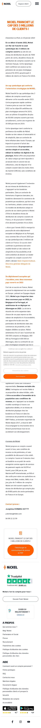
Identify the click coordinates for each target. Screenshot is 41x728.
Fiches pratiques (9, 670)
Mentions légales (9, 681)
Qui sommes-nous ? (10, 627)
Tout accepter (20, 376)
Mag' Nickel (7, 630)
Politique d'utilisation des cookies (15, 649)
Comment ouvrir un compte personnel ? (17, 666)
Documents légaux (10, 685)
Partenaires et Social (10, 634)
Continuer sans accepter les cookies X (20, 349)
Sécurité (6, 695)
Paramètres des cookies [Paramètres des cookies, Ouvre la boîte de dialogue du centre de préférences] (20, 371)
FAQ (4, 673)
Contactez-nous (9, 677)
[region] (20, 364)
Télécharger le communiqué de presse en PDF (20, 550)
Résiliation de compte (11, 699)
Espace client (23, 4)
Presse (5, 638)
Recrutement (8, 642)
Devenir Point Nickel (20, 599)
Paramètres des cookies (12, 645)
